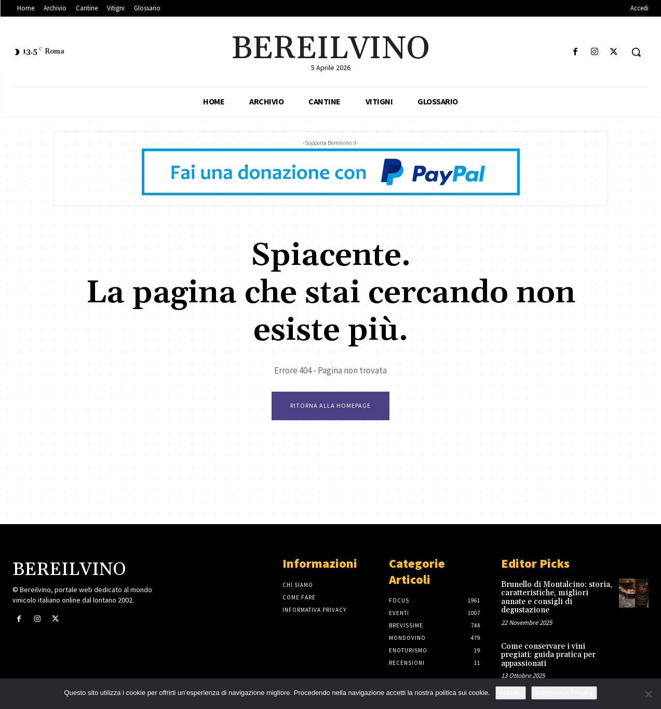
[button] (636, 51)
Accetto (511, 693)
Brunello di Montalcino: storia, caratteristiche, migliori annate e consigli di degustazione (556, 598)
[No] (648, 694)
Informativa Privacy (564, 693)
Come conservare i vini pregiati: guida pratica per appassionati (548, 654)
